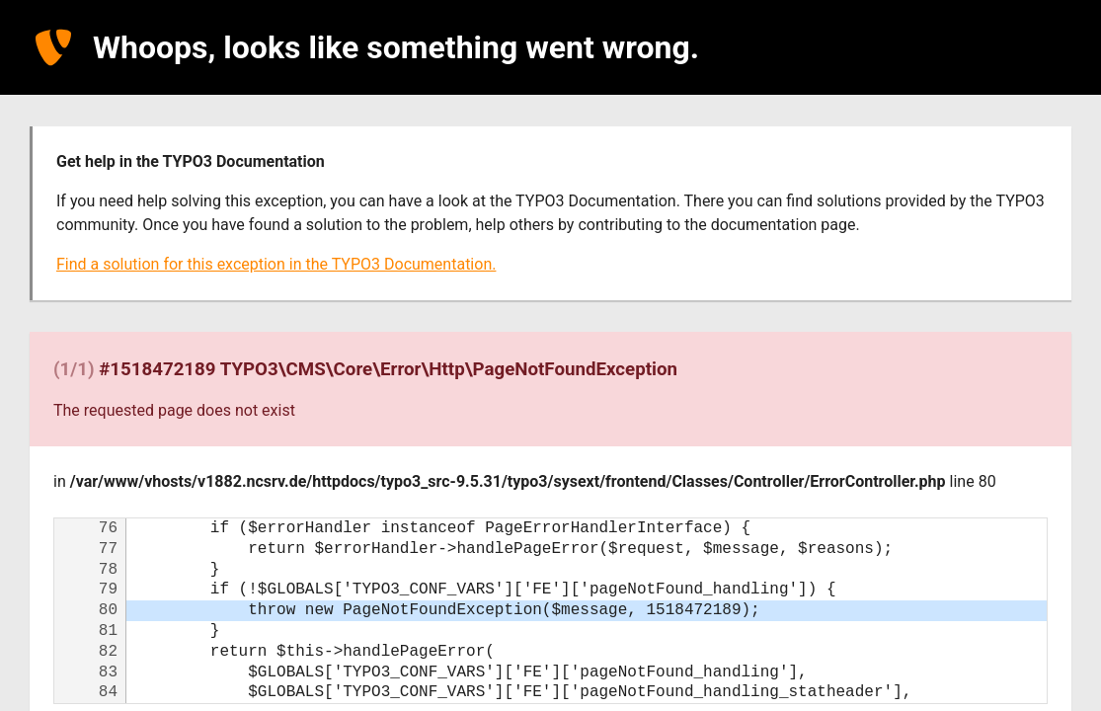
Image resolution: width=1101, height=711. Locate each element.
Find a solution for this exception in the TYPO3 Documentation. (276, 264)
